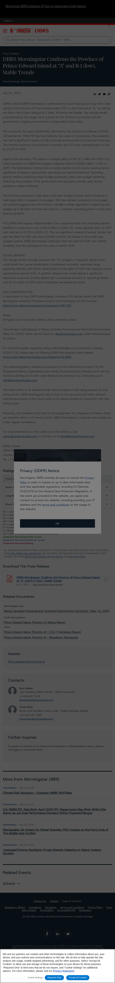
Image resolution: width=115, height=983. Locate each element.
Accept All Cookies (78, 977)
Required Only (54, 977)
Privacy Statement (63, 971)
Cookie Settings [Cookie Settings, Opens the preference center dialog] (35, 977)
